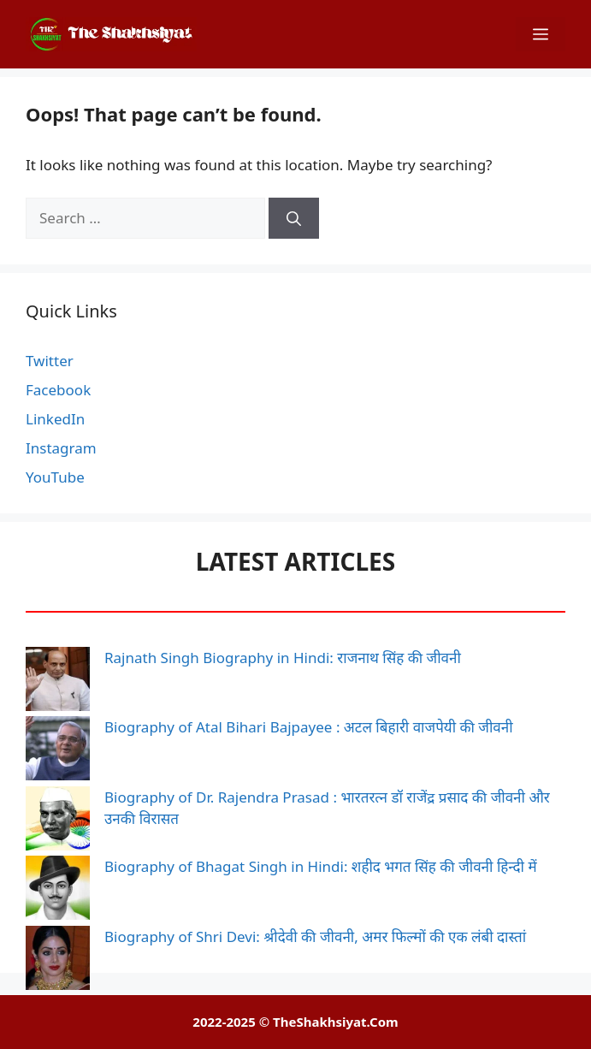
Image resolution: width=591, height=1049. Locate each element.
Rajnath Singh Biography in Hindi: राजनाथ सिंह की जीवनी (282, 657)
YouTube (55, 477)
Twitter (50, 360)
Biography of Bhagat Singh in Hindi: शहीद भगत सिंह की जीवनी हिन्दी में (320, 866)
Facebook (58, 390)
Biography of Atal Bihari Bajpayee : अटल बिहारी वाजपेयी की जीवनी (308, 727)
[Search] (294, 218)
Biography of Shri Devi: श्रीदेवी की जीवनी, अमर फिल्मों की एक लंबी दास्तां (315, 936)
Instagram (61, 448)
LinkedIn (55, 419)
